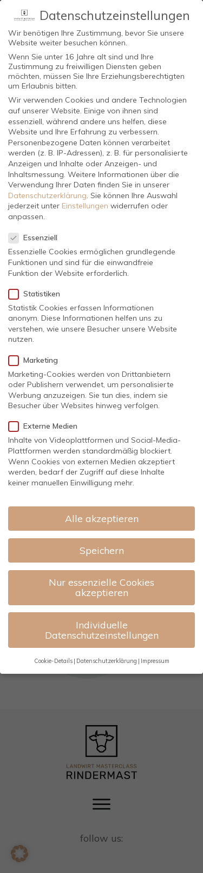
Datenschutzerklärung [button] (106, 661)
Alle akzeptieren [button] (102, 518)
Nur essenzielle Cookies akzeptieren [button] (101, 587)
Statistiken (37, 294)
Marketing (36, 360)
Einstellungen (85, 206)
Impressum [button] (155, 661)
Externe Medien (46, 426)
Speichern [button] (102, 550)
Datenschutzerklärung (47, 195)
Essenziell (36, 237)
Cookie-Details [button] (53, 661)
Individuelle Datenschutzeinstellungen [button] (102, 630)
